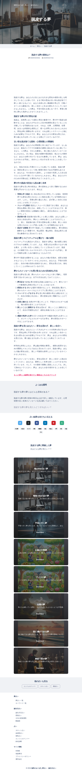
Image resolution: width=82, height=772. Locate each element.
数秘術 (18, 721)
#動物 (39, 429)
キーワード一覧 (21, 703)
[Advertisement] (41, 79)
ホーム (32, 46)
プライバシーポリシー (23, 756)
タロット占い (44, 686)
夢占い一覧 (19, 700)
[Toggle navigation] (65, 5)
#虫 (45, 429)
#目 (61, 429)
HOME (18, 751)
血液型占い (19, 733)
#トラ (28, 429)
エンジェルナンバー (30, 686)
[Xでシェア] (28, 423)
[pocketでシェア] (53, 423)
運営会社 (19, 759)
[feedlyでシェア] (62, 423)
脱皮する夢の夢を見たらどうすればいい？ (33, 407)
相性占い (19, 736)
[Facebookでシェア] (37, 423)
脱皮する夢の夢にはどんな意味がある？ (32, 392)
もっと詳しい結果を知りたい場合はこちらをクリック (35, 375)
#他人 (50, 429)
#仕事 (16, 429)
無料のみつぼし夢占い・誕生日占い (26, 5)
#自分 (22, 429)
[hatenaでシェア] (45, 423)
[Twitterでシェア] (20, 423)
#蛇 (34, 429)
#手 (56, 429)
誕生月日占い (20, 713)
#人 (41, 432)
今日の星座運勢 (21, 718)
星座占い (55, 686)
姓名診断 (19, 741)
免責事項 (19, 753)
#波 (66, 429)
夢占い (39, 46)
